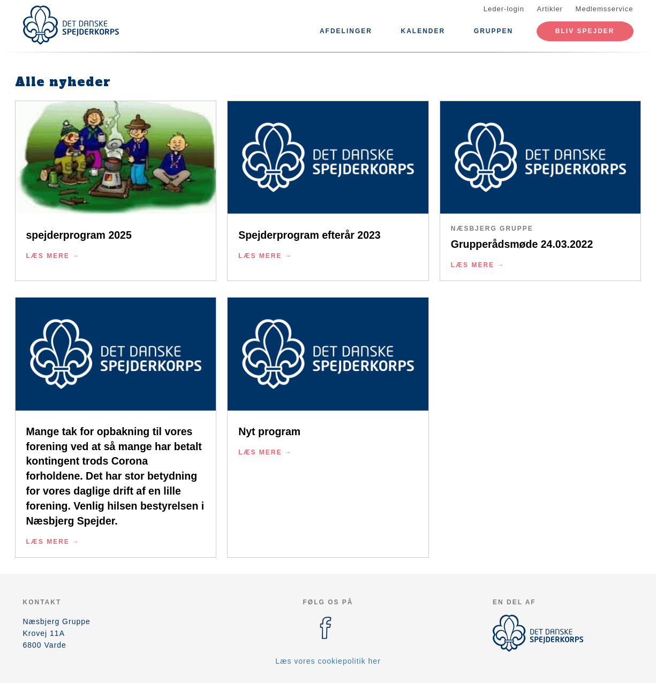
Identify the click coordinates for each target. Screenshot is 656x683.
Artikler (550, 9)
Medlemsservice (605, 9)
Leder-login (504, 9)
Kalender (423, 31)
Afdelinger (346, 31)
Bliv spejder (585, 31)
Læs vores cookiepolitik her (328, 661)
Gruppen (493, 31)
